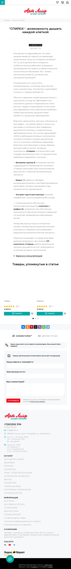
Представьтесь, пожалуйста (20, 362)
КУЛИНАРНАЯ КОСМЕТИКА (16, 476)
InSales (50, 567)
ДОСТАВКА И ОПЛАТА (14, 504)
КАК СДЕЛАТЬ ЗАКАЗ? (14, 459)
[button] (33, 318)
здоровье (34, 48)
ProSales (34, 567)
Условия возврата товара (15, 518)
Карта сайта (48, 565)
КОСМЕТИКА (10, 469)
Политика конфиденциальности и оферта (22, 521)
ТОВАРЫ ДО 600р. (12, 486)
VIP (40, 48)
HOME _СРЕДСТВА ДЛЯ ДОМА (18, 473)
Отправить (13, 400)
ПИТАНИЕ (8, 466)
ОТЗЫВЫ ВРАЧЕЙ (12, 514)
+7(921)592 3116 (12, 424)
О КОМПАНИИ (10, 508)
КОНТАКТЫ (9, 501)
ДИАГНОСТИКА (11, 511)
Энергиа (40, 301)
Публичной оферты (37, 401)
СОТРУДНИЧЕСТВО (13, 493)
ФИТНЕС (8, 479)
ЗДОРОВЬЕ (9, 463)
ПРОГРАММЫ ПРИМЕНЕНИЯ (17, 490)
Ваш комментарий (15, 382)
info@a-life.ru (12, 430)
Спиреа (7, 301)
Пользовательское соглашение (17, 525)
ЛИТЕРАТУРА (10, 483)
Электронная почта (16, 372)
